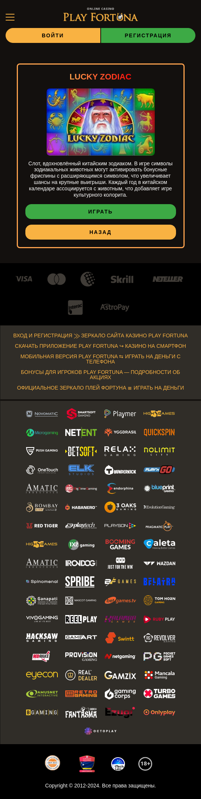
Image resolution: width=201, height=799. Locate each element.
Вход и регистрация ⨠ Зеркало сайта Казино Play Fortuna (100, 336)
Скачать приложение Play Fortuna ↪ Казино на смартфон (100, 346)
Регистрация (148, 35)
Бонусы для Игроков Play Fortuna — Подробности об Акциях (100, 375)
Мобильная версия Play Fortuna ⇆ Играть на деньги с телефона (100, 359)
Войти (53, 35)
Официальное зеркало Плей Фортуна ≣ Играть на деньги (100, 388)
